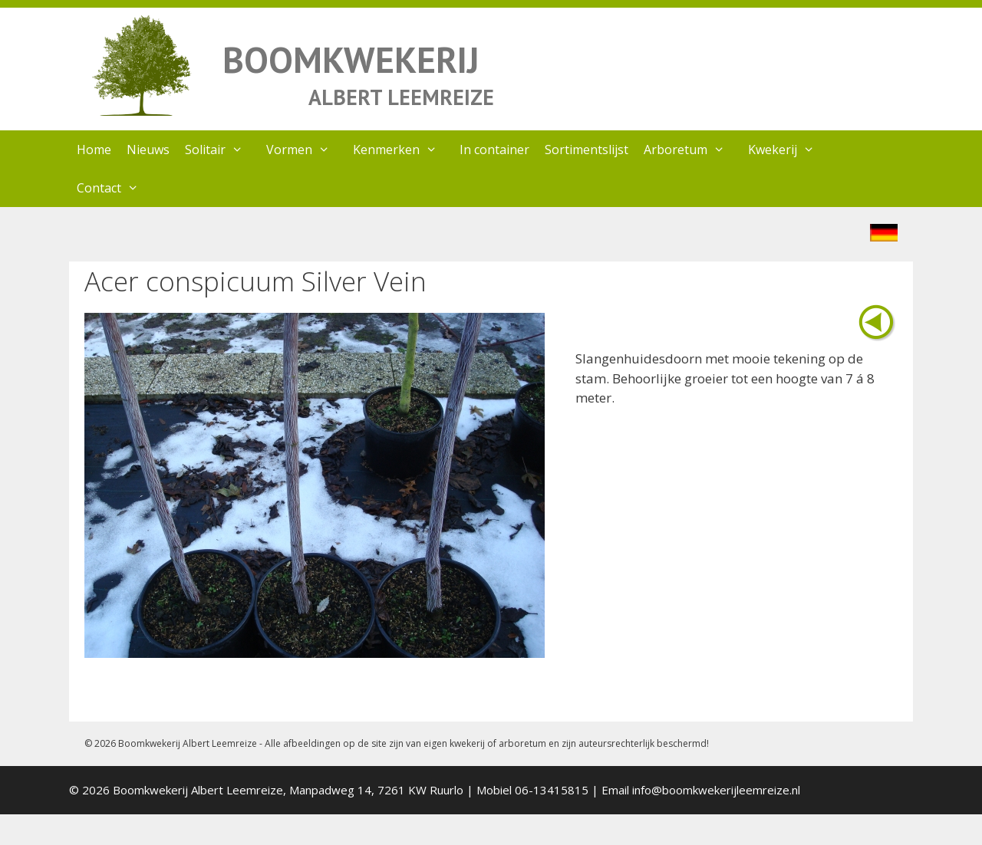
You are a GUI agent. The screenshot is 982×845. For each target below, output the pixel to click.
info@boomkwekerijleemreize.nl (716, 789)
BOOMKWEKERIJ (350, 59)
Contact (115, 188)
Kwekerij (789, 149)
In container (494, 149)
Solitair (222, 149)
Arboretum (692, 149)
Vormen (305, 149)
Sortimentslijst (586, 149)
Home (94, 149)
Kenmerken (403, 149)
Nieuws (148, 149)
